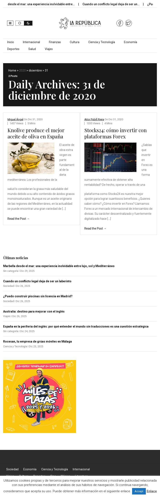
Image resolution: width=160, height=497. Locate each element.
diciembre (35, 70)
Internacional (31, 42)
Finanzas (55, 42)
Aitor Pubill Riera (94, 119)
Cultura (74, 42)
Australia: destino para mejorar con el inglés (34, 311)
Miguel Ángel (15, 119)
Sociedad (12, 469)
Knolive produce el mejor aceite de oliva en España (36, 133)
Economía (130, 42)
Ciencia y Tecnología (101, 42)
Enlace (152, 491)
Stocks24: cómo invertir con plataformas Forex (115, 133)
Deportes (13, 49)
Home (12, 70)
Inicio (10, 42)
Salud (32, 49)
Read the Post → (19, 218)
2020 (22, 70)
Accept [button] (139, 491)
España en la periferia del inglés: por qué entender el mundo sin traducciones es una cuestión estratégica (76, 326)
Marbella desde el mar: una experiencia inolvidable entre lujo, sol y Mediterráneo (59, 266)
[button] (10, 23)
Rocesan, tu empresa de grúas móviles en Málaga (37, 341)
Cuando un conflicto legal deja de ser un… (113, 4)
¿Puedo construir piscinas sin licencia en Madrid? (37, 296)
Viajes (49, 49)
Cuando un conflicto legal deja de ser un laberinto (37, 281)
